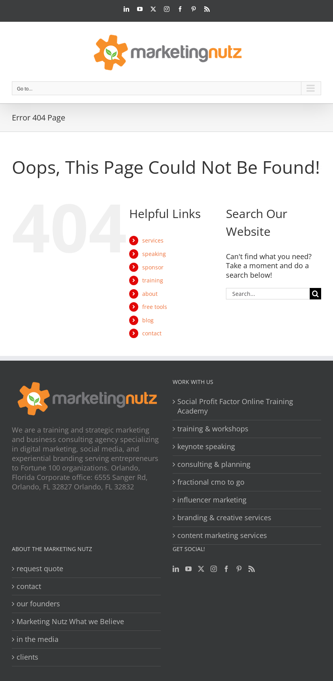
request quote (40, 568)
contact (152, 333)
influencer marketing (211, 499)
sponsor (153, 267)
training (152, 280)
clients (27, 657)
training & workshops (212, 428)
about (150, 293)
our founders (38, 603)
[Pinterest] (239, 569)
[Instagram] (214, 569)
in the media (37, 639)
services (153, 240)
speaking (154, 254)
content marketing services (222, 535)
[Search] (315, 293)
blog (148, 320)
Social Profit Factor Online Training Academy (235, 406)
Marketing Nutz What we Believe (70, 621)
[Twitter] (201, 569)
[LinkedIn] (176, 569)
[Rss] (251, 569)
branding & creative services (224, 517)
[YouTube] (188, 569)
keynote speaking (206, 446)
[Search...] (268, 293)
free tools (154, 306)
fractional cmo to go (211, 482)
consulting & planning (213, 464)
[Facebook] (226, 569)
